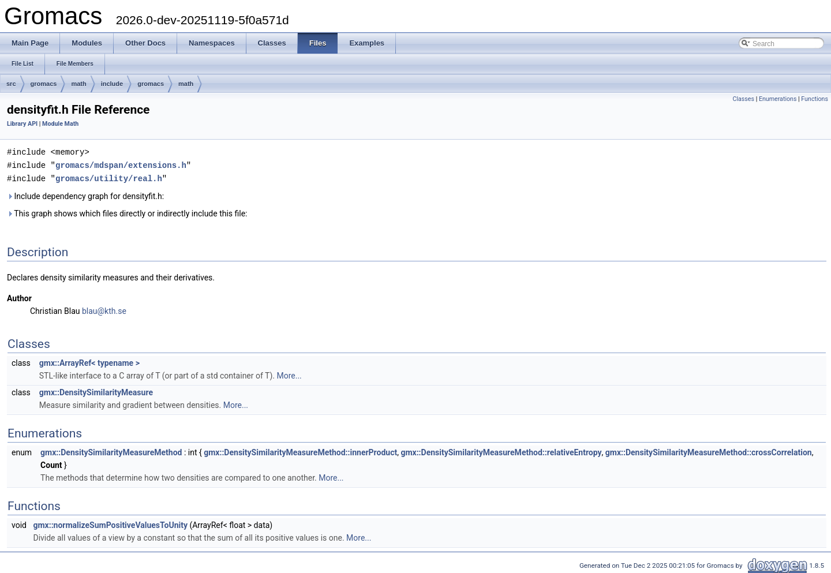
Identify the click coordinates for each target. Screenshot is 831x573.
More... (288, 374)
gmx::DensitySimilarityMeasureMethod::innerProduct (300, 450)
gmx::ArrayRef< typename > (89, 361)
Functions (814, 99)
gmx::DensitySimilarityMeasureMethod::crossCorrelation (708, 450)
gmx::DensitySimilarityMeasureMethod (111, 450)
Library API (22, 124)
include (112, 83)
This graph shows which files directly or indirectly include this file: (127, 211)
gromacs (44, 83)
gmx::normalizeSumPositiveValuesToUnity (110, 523)
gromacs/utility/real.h (108, 176)
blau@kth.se (104, 309)
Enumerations (778, 99)
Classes (743, 99)
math (78, 83)
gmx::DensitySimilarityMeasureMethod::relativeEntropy (500, 450)
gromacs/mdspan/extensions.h (120, 164)
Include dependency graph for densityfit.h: (85, 194)
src (11, 83)
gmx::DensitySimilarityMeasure (96, 390)
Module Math (60, 124)
